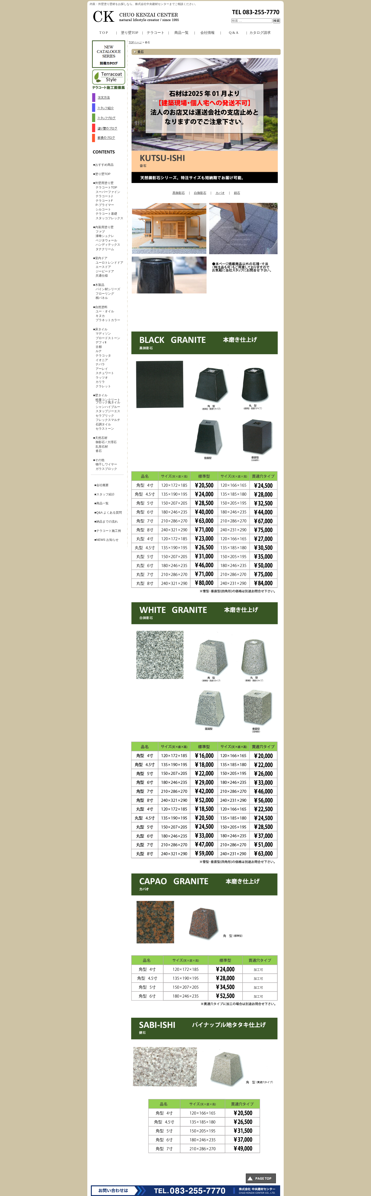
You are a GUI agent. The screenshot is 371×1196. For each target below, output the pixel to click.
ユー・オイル (105, 311)
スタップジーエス (108, 411)
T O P (103, 33)
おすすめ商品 (104, 164)
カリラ (100, 382)
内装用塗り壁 (104, 227)
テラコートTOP (106, 187)
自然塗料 (101, 307)
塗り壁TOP (129, 33)
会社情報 (207, 33)
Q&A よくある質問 (109, 512)
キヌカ (100, 316)
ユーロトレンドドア (109, 262)
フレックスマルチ (108, 420)
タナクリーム (105, 249)
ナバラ (100, 364)
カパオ (220, 193)
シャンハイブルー (108, 407)
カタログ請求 (260, 33)
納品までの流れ (107, 521)
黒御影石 (178, 193)
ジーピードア (105, 271)
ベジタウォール (106, 240)
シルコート (103, 209)
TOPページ (135, 42)
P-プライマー (105, 205)
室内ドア (101, 258)
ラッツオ (102, 377)
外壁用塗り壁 (104, 183)
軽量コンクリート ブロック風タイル (109, 401)
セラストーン (105, 428)
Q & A (233, 33)
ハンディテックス (108, 244)
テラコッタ (103, 355)
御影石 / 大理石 (106, 442)
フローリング (105, 293)
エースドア (103, 267)
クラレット (103, 386)
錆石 (237, 193)
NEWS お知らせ (107, 539)
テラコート (155, 33)
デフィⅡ (101, 342)
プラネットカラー (108, 320)
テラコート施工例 (108, 531)
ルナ (99, 351)
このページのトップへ (263, 1179)
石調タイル (103, 424)
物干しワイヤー (106, 464)
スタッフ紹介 (105, 494)
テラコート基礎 (106, 213)
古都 (99, 347)
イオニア (102, 360)
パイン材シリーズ (108, 289)
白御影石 (200, 193)
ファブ (100, 231)
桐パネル (102, 298)
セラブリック (105, 415)
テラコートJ (104, 196)
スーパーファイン (108, 192)
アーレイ (102, 369)
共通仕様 (102, 275)
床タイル (101, 329)
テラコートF (104, 200)
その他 (99, 460)
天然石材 (101, 438)
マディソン (103, 333)
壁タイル (101, 395)
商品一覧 (181, 33)
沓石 (140, 51)
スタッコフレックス (109, 218)
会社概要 (102, 485)
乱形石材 (102, 446)
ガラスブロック (106, 469)
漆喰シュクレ (105, 236)
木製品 (99, 285)
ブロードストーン (108, 338)
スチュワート (105, 373)
